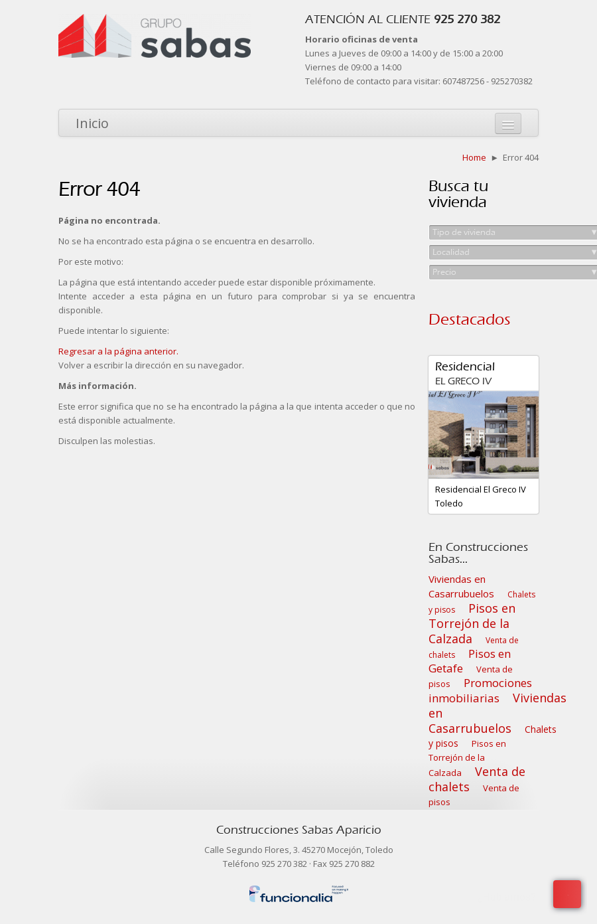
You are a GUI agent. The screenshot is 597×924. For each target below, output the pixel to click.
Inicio (92, 123)
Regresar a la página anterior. (118, 351)
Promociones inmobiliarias (480, 690)
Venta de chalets (477, 779)
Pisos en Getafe (470, 661)
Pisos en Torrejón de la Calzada (472, 623)
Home (474, 157)
